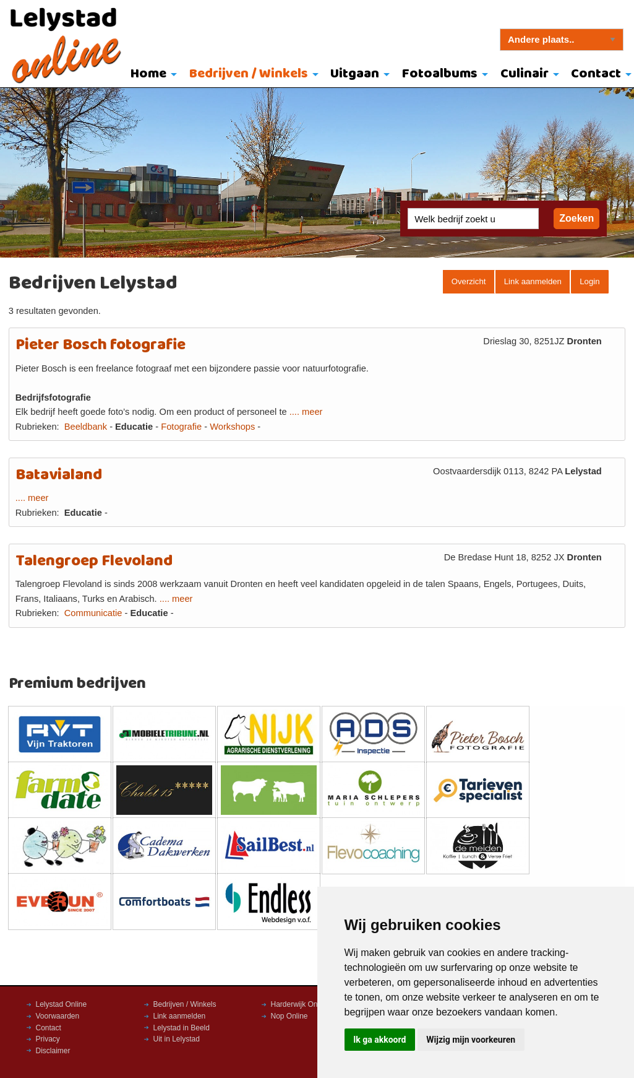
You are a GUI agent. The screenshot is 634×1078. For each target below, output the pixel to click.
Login (589, 281)
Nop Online (289, 1016)
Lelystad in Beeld (181, 1028)
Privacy (48, 1039)
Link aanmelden (533, 281)
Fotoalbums (440, 74)
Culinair (524, 74)
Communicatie (93, 613)
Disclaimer (53, 1050)
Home (148, 74)
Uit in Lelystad (176, 1039)
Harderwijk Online (300, 1004)
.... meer (306, 412)
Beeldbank (85, 427)
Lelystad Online (61, 1004)
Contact (48, 1028)
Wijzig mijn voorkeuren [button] (470, 1040)
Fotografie (181, 427)
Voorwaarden (58, 1016)
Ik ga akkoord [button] (379, 1040)
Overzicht (469, 281)
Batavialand (58, 475)
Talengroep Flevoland (94, 561)
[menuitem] (150, 75)
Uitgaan (354, 74)
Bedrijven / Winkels (248, 74)
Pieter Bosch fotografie (100, 345)
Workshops (232, 427)
